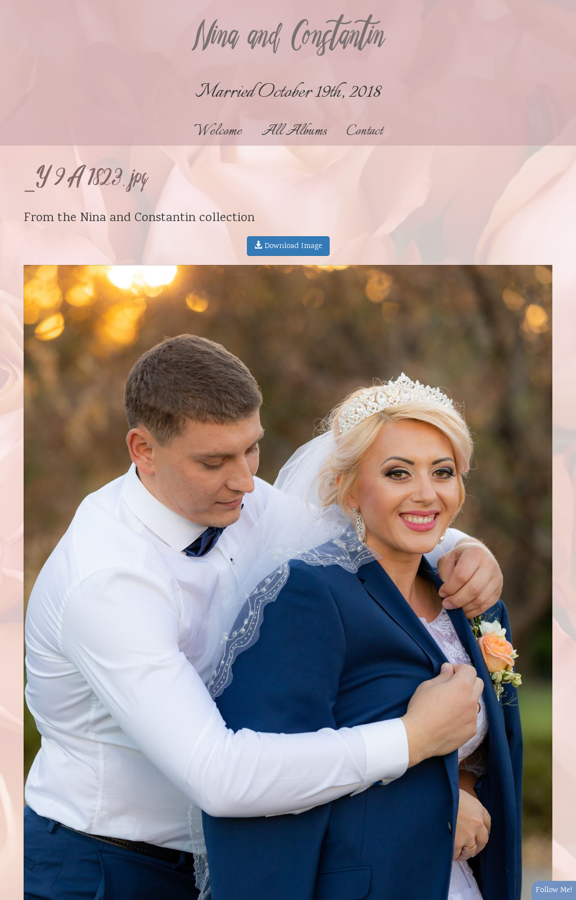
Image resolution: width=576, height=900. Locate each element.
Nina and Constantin (288, 37)
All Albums (294, 131)
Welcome (218, 131)
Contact (364, 131)
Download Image (288, 246)
